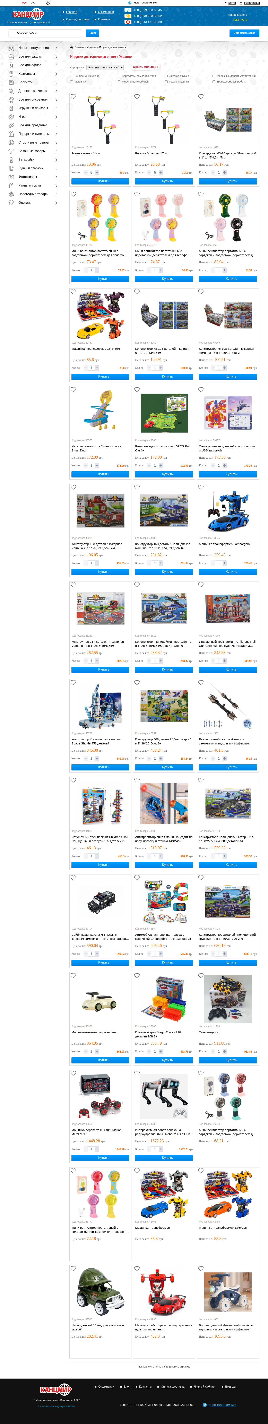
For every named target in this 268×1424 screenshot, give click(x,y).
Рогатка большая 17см (151, 153)
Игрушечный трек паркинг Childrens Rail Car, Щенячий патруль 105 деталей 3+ (99, 839)
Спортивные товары (28, 142)
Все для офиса (24, 65)
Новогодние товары (28, 194)
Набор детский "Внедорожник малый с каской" (98, 1327)
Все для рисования (27, 99)
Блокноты (20, 82)
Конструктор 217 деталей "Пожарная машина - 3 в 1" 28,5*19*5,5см (97, 643)
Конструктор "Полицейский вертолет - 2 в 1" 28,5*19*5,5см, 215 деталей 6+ (163, 643)
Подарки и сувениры (29, 134)
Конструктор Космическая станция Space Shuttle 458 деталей (96, 741)
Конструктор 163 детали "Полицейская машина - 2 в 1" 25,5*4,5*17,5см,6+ (162, 546)
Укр (33, 2)
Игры (17, 117)
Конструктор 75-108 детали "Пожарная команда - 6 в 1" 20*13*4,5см (226, 350)
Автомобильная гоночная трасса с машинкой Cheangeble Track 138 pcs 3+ (163, 936)
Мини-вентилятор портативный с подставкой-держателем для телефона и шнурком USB (99, 253)
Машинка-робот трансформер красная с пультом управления (164, 1327)
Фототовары (22, 177)
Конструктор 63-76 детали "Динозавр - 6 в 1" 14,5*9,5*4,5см (227, 155)
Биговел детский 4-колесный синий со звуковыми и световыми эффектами (226, 1327)
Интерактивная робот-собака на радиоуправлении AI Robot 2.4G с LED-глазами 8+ (163, 1132)
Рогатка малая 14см (85, 153)
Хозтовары (21, 74)
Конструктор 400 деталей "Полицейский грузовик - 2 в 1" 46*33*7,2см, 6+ (227, 936)
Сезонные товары (26, 151)
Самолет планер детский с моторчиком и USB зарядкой (227, 448)
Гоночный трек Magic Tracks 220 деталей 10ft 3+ (158, 1034)
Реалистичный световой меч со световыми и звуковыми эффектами (225, 741)
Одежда (19, 203)
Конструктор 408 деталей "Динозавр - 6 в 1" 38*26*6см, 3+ (163, 741)
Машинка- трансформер (152, 1227)
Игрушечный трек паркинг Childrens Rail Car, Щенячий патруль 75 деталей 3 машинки (227, 644)
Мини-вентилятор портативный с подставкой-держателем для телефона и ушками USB (163, 253)
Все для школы (25, 56)
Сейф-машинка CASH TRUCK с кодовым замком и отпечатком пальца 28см (98, 937)
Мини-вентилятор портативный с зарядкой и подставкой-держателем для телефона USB (227, 253)
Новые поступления (28, 48)
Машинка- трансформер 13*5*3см (95, 348)
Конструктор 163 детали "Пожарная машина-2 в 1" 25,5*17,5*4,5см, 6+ (96, 546)
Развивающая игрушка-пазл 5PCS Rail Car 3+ (162, 448)
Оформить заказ (244, 32)
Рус (24, 2)
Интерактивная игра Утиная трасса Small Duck (96, 448)
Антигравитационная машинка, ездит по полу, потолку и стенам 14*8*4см (163, 839)
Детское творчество (28, 91)
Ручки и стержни (25, 168)
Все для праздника (27, 125)
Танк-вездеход (209, 1032)
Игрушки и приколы (28, 108)
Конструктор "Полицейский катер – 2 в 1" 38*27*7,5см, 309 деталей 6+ (226, 839)
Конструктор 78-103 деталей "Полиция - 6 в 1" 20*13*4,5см (163, 350)
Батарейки (21, 160)
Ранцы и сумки (24, 185)
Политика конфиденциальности (56, 1406)
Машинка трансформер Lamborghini (224, 544)
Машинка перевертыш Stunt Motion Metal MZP (96, 1132)
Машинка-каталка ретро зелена (93, 1032)
